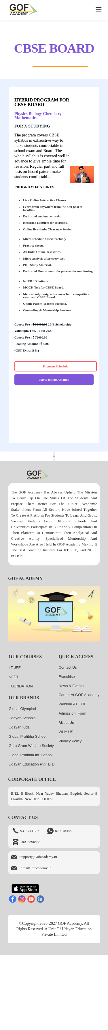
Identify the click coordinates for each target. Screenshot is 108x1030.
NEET (13, 677)
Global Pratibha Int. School (30, 755)
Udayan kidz (19, 727)
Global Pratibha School (27, 736)
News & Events (71, 686)
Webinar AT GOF (72, 704)
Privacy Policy (70, 741)
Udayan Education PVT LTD (32, 764)
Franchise (66, 676)
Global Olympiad (22, 709)
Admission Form (72, 713)
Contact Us (67, 667)
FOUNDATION (21, 686)
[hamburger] (98, 9)
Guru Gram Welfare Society (31, 746)
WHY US (65, 732)
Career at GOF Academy (78, 695)
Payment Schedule (55, 366)
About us (66, 722)
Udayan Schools (22, 718)
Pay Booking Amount (54, 379)
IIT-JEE (15, 667)
